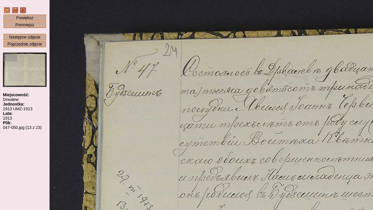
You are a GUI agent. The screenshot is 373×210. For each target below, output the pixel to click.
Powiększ (24, 17)
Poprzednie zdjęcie (25, 44)
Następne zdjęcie (24, 37)
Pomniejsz (24, 24)
